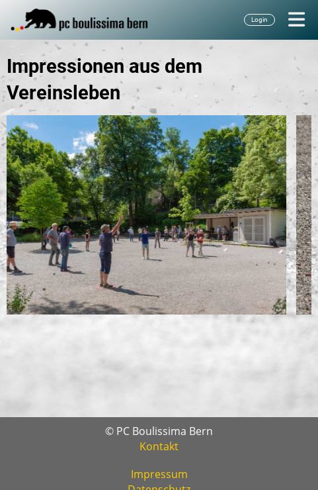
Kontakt (159, 446)
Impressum (159, 474)
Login (259, 19)
